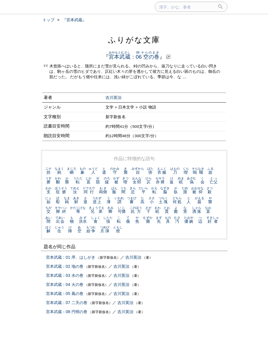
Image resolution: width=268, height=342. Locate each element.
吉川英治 (113, 97)
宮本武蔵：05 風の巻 (64, 293)
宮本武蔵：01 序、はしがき (70, 257)
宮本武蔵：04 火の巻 (64, 284)
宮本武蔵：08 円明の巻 (66, 311)
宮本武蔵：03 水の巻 (64, 275)
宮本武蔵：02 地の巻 (64, 266)
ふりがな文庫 (134, 39)
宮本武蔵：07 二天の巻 (66, 302)
